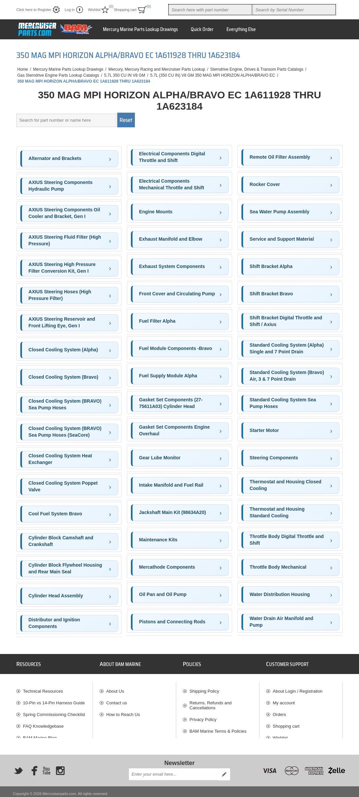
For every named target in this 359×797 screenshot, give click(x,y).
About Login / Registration (298, 688)
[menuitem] (54, 688)
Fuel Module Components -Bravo (175, 348)
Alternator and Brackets (55, 158)
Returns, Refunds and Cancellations (210, 702)
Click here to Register (33, 10)
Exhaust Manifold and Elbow (170, 239)
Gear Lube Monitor (159, 457)
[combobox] (210, 9)
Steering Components (274, 457)
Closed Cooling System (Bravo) (63, 377)
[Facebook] (32, 766)
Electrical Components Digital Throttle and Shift (172, 157)
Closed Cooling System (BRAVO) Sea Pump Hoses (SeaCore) (65, 432)
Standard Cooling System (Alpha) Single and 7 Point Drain (287, 348)
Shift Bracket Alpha (271, 266)
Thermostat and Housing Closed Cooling (285, 485)
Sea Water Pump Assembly (279, 211)
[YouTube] (46, 766)
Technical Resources (43, 688)
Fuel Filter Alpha (157, 321)
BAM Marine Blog (40, 734)
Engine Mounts (156, 211)
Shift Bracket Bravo (271, 293)
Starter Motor (264, 430)
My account (284, 699)
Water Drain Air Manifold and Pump (281, 622)
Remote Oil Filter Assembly (280, 157)
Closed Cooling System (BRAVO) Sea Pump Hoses (65, 404)
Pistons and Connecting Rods (172, 621)
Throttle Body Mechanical (278, 567)
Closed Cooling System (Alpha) (63, 349)
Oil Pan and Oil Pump (162, 594)
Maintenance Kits (158, 539)
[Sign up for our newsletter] (173, 770)
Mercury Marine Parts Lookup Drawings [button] (140, 29)
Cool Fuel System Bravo (55, 513)
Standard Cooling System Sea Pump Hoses (283, 403)
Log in (70, 10)
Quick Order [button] (202, 29)
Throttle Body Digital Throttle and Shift (287, 540)
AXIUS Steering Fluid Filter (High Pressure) (65, 240)
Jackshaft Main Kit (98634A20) (172, 512)
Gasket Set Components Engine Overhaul (174, 430)
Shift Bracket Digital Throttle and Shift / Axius (286, 321)
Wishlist (280, 734)
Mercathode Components (167, 567)
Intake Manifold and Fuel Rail (171, 485)
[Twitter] (18, 766)
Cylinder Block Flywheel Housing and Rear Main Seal (65, 568)
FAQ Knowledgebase (43, 723)
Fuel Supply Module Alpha (168, 375)
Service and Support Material (282, 239)
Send (224, 770)
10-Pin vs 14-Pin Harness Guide (54, 699)
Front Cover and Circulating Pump (177, 293)
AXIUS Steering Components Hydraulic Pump (61, 186)
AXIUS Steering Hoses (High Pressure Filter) (60, 295)
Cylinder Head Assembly (56, 595)
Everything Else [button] (241, 29)
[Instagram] (60, 766)
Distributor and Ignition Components (54, 623)
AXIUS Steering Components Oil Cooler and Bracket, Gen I (64, 213)
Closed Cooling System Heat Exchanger (60, 459)
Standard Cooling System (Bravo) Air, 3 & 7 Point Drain (287, 376)
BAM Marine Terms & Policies (217, 728)
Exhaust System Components (172, 266)
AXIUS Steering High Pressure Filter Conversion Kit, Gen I (62, 268)
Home (22, 69)
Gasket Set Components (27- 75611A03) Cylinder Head (171, 403)
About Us (115, 688)
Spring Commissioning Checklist (54, 711)
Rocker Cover (265, 184)
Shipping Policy (204, 688)
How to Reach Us (123, 711)
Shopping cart (286, 723)
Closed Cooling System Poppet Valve (63, 486)
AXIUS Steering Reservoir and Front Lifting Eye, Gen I (62, 322)
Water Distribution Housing (280, 594)
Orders (279, 711)
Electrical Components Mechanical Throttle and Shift (171, 184)
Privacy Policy (202, 716)
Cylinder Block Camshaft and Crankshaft (61, 541)
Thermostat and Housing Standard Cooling (277, 512)
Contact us (116, 699)
